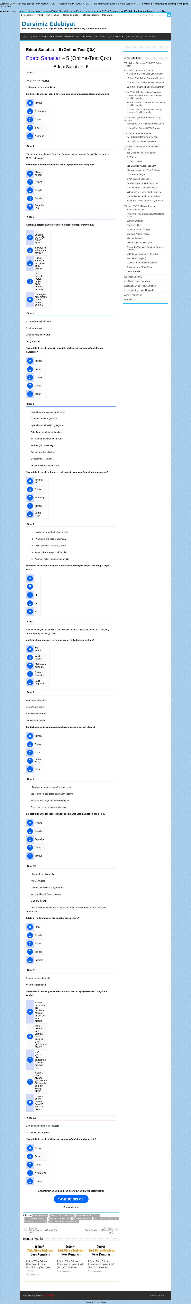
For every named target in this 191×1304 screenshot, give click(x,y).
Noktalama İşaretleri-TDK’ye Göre (143, 254)
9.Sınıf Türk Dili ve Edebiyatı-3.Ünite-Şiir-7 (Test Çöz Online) (70, 1264)
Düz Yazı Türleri (134, 161)
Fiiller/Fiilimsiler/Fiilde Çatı (139, 242)
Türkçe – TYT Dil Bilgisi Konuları (140, 206)
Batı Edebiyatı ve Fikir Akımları (141, 152)
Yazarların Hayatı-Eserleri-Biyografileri (145, 200)
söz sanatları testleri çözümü (64, 1222)
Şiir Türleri (131, 157)
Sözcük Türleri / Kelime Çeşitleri (142, 262)
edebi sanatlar (40, 1215)
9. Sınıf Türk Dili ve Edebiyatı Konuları (145, 73)
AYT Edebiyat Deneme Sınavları (142, 137)
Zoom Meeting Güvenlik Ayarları (139, 290)
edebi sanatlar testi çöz (62, 1215)
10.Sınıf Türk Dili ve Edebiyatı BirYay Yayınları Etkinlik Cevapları (144, 110)
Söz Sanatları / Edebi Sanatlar (141, 166)
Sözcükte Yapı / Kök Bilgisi (139, 267)
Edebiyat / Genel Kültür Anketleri (140, 286)
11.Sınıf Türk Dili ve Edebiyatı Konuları (145, 82)
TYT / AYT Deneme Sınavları (138, 133)
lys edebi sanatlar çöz (36, 1218)
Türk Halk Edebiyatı (136, 174)
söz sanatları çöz (82, 1218)
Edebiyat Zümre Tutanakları (137, 281)
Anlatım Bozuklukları (136, 209)
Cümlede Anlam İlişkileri (138, 234)
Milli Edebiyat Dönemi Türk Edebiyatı (144, 192)
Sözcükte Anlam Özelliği (138, 229)
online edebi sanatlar (60, 1218)
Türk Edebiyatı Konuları (48, 15)
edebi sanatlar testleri (88, 1215)
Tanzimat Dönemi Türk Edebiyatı (142, 183)
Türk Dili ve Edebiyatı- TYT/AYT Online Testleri (71, 37)
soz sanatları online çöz (106, 1218)
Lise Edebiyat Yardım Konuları (139, 70)
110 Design (48, 1295)
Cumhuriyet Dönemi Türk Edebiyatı (143, 196)
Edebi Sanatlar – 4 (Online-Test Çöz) (44, 1230)
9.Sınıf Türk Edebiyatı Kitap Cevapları (142, 92)
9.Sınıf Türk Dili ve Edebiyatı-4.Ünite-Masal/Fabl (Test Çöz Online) (38, 1266)
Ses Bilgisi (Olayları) (136, 258)
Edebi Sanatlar (43, 58)
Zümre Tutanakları (133, 295)
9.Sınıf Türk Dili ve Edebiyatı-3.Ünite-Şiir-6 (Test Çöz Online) (101, 1264)
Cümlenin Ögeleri (135, 221)
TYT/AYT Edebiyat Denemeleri (140, 37)
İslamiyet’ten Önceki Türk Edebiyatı (144, 170)
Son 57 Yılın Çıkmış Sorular (108, 37)
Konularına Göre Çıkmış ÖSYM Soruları (146, 123)
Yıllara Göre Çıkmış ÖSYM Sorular (143, 128)
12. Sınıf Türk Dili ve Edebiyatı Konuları (146, 87)
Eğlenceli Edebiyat (91, 15)
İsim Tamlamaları (135, 238)
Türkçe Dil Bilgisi (70, 15)
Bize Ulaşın (107, 15)
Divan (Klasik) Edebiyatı (138, 179)
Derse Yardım (27, 15)
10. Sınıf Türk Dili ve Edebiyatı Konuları (146, 78)
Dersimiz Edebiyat (48, 23)
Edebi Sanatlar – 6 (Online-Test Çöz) (98, 1230)
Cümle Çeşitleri (134, 225)
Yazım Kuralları (134, 271)
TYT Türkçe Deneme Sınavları (141, 141)
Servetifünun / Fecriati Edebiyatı (142, 187)
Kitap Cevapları (38, 37)
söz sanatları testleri (36, 1222)
